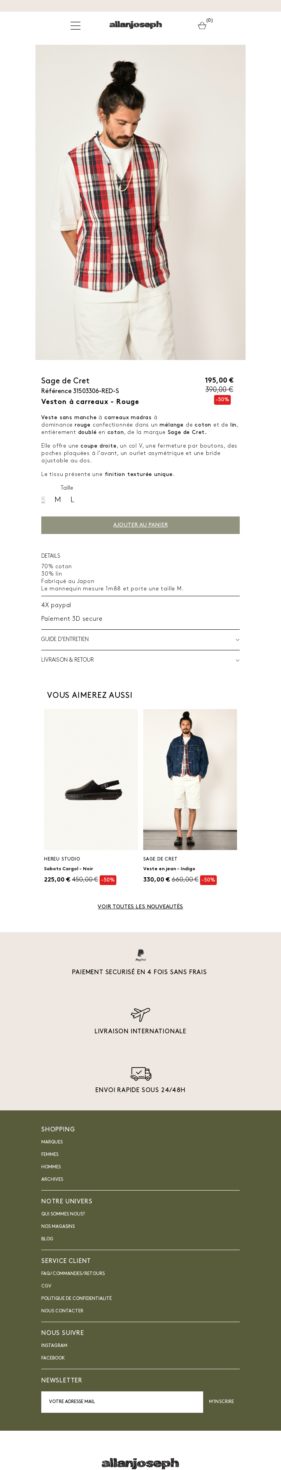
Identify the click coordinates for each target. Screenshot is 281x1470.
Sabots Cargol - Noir (68, 869)
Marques (52, 1142)
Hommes (51, 1167)
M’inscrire (221, 1402)
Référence (56, 391)
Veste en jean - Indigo (169, 869)
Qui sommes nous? (63, 1214)
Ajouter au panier (140, 525)
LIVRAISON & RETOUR (140, 660)
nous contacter (62, 1311)
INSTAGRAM (54, 1346)
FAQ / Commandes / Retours (73, 1274)
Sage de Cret (65, 381)
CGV (46, 1286)
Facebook (53, 1358)
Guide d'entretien (140, 640)
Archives (52, 1179)
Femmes (49, 1154)
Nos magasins (58, 1226)
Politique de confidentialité (76, 1298)
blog (47, 1239)
